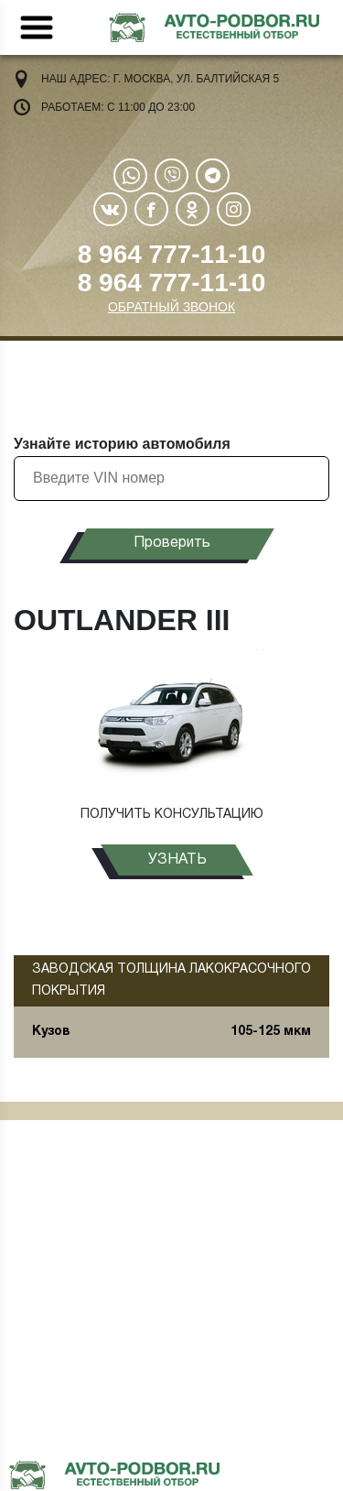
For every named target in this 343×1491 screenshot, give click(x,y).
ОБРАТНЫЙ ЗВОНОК (171, 306)
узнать (177, 860)
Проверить (172, 543)
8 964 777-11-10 (172, 254)
